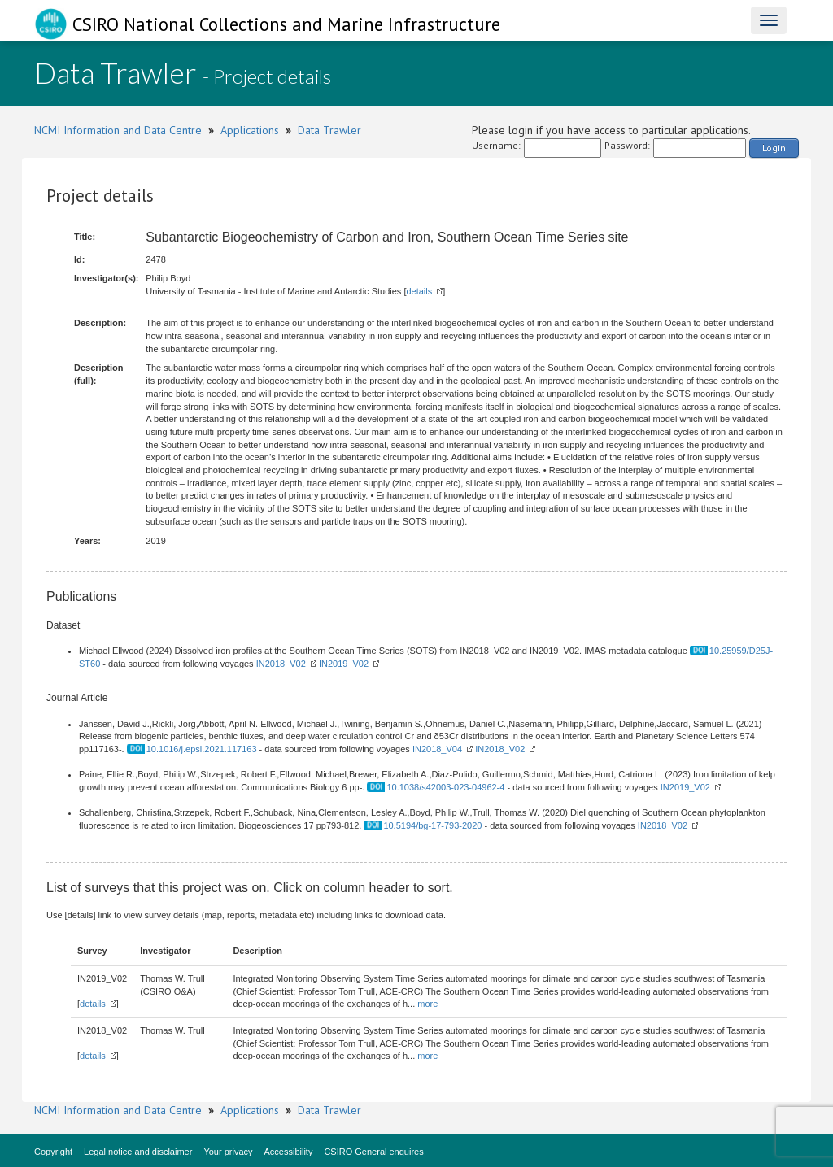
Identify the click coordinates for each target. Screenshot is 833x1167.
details (419, 291)
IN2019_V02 (344, 663)
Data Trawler (329, 130)
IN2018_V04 (437, 749)
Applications (249, 130)
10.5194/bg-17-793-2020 (432, 825)
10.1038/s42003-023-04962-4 (445, 787)
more (427, 1003)
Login (774, 148)
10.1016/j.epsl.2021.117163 (201, 749)
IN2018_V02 (281, 663)
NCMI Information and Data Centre (118, 130)
